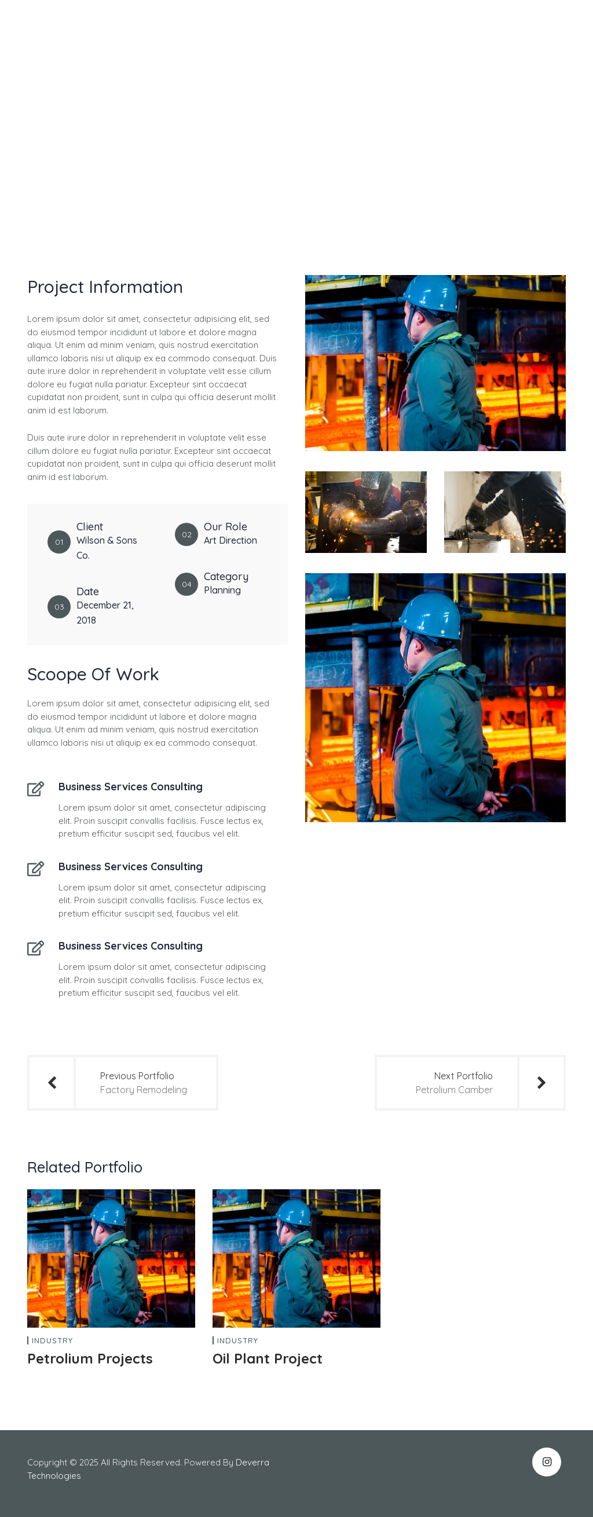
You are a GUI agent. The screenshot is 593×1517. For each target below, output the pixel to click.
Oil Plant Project (268, 1358)
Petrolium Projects (90, 1358)
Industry (52, 1340)
